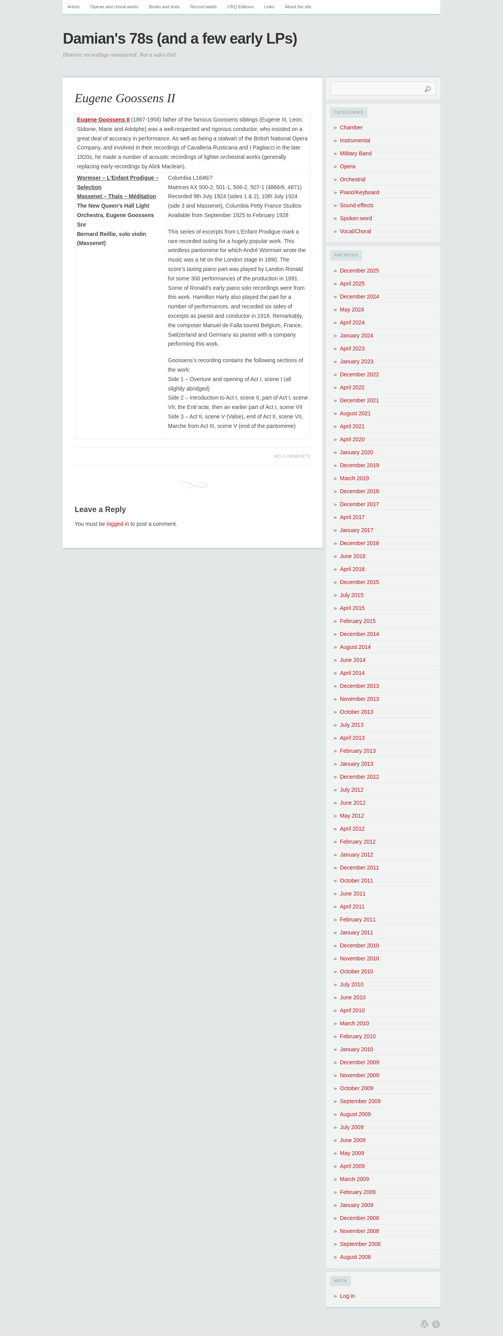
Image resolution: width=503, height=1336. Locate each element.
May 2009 (352, 1153)
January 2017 (356, 530)
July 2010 (351, 984)
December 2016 (359, 543)
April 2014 (352, 673)
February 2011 (358, 919)
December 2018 (359, 491)
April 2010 (352, 1010)
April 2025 (352, 283)
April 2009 (352, 1166)
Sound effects (356, 205)
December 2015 (359, 582)
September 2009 (360, 1101)
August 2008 (355, 1257)
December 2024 (359, 296)
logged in (117, 524)
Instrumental (355, 140)
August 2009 (355, 1114)
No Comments (292, 456)
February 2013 (358, 751)
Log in (347, 1296)
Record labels (203, 6)
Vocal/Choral (355, 231)
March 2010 (354, 1023)
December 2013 (359, 686)
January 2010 (356, 1049)
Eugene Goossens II (125, 98)
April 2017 (352, 517)
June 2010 (352, 997)
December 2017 (359, 504)
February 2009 (358, 1192)
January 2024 (356, 335)
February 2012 (358, 841)
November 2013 (359, 699)
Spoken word (356, 218)
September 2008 (360, 1244)
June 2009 (352, 1140)
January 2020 (356, 452)
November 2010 (359, 958)
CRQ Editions (241, 6)
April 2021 (352, 426)
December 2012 (359, 777)
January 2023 (356, 361)
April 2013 (352, 738)
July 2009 (351, 1127)
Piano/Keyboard (359, 192)
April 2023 (352, 348)
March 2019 (354, 478)
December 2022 (359, 374)
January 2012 (356, 854)
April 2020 (352, 439)
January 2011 (356, 932)
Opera (347, 166)
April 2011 (352, 906)
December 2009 (359, 1062)
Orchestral (352, 179)
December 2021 (359, 400)
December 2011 (359, 867)
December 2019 (359, 465)
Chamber (351, 127)
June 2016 (352, 556)
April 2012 (352, 829)
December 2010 (359, 945)
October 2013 (356, 712)
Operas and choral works (114, 6)
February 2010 (358, 1036)
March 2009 (354, 1179)
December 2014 (359, 634)
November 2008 (359, 1231)
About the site (298, 6)
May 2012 (352, 816)
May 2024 (352, 309)
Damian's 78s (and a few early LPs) (180, 38)
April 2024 (352, 322)
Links (269, 6)
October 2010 (356, 971)
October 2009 (356, 1088)
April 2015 (352, 608)
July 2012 (351, 790)
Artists (74, 6)
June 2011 (352, 893)
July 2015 (351, 595)
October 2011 (356, 880)
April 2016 (352, 569)
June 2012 (352, 803)
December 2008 (359, 1218)
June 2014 (352, 660)
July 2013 (351, 725)
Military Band (356, 153)
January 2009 (356, 1205)
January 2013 (356, 764)
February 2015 (358, 621)
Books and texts (164, 6)
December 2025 (359, 270)
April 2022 (352, 387)
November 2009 (359, 1075)
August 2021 (355, 413)
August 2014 (355, 647)
